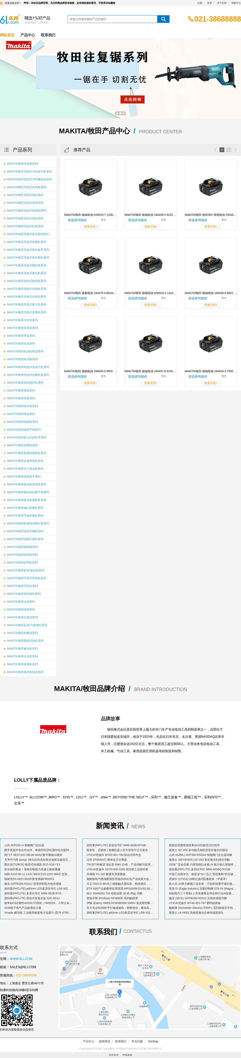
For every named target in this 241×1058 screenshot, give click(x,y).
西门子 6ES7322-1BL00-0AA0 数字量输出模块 (33, 854)
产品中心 (27, 35)
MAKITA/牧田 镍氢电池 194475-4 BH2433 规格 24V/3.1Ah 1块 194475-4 (90, 293)
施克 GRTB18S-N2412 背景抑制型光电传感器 (32, 883)
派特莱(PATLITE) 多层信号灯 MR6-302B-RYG (32, 893)
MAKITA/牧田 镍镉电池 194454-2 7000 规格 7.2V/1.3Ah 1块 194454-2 (211, 371)
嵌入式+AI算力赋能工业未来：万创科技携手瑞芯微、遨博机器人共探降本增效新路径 (203, 883)
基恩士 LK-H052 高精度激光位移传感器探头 (196, 912)
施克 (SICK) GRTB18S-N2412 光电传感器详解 (198, 898)
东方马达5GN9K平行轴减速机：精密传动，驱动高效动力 (120, 907)
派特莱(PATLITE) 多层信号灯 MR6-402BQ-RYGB (199, 869)
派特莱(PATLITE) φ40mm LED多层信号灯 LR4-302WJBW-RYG (38, 888)
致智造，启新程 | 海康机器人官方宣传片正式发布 (117, 850)
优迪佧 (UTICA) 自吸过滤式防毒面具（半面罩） (199, 879)
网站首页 (7, 35)
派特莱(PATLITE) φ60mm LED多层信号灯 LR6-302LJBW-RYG (120, 912)
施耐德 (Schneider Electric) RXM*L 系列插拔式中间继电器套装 (203, 907)
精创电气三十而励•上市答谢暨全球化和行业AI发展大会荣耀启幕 (203, 893)
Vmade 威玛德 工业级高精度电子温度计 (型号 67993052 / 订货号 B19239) (38, 912)
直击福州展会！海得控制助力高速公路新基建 (32, 869)
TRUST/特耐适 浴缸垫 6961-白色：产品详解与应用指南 (120, 864)
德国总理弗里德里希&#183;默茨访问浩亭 (194, 845)
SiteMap (153, 1041)
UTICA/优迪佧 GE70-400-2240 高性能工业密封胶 (117, 869)
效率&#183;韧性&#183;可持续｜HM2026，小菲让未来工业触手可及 (38, 903)
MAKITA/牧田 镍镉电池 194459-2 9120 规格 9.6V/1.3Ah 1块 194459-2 (151, 214)
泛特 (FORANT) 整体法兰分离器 (107, 859)
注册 (199, 3)
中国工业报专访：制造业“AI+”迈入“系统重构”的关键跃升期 (203, 874)
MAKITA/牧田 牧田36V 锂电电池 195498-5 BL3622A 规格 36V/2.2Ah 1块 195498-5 (211, 214)
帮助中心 (236, 3)
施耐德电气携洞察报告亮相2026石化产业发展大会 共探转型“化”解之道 (120, 879)
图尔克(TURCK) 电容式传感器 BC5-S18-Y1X (32, 864)
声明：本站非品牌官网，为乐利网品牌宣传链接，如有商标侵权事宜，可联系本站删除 (69, 3)
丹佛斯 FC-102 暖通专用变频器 (106, 874)
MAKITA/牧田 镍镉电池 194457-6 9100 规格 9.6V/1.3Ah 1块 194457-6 (151, 371)
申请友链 (127, 1055)
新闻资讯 (104, 1041)
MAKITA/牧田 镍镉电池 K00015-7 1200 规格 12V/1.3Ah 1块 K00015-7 (90, 214)
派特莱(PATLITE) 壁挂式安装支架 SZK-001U (32, 898)
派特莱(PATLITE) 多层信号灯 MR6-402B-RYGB (116, 845)
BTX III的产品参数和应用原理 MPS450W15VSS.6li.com (120, 888)
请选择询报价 (77, 220)
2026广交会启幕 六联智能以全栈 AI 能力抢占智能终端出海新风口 (203, 864)
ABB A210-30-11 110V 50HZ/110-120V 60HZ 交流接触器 (38, 874)
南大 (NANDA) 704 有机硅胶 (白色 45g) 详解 (114, 893)
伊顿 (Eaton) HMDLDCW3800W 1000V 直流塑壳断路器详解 (120, 903)
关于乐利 (222, 3)
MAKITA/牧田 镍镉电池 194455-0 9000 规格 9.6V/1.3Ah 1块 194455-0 (90, 371)
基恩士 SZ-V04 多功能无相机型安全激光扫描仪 (198, 850)
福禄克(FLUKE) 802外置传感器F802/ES (29, 879)
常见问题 (137, 1041)
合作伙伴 (113, 1055)
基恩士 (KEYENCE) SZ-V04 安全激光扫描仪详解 (199, 859)
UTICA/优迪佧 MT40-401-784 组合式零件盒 (114, 854)
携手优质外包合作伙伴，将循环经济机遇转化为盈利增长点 (38, 850)
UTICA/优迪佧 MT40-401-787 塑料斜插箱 (195, 903)
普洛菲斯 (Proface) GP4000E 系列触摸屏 (112, 898)
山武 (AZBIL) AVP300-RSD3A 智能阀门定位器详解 (200, 854)
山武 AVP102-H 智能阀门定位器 (24, 845)
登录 (209, 3)
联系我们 (48, 35)
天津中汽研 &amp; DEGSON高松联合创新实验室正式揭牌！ (38, 859)
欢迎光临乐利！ (13, 3)
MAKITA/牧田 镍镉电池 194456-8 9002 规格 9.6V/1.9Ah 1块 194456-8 (211, 293)
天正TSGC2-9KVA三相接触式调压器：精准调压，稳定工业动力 (120, 883)
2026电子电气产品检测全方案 (22, 907)
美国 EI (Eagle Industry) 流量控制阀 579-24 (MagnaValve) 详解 (203, 888)
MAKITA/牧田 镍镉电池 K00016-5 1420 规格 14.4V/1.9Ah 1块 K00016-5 (151, 293)
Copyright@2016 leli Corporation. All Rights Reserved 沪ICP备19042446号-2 (120, 1048)
